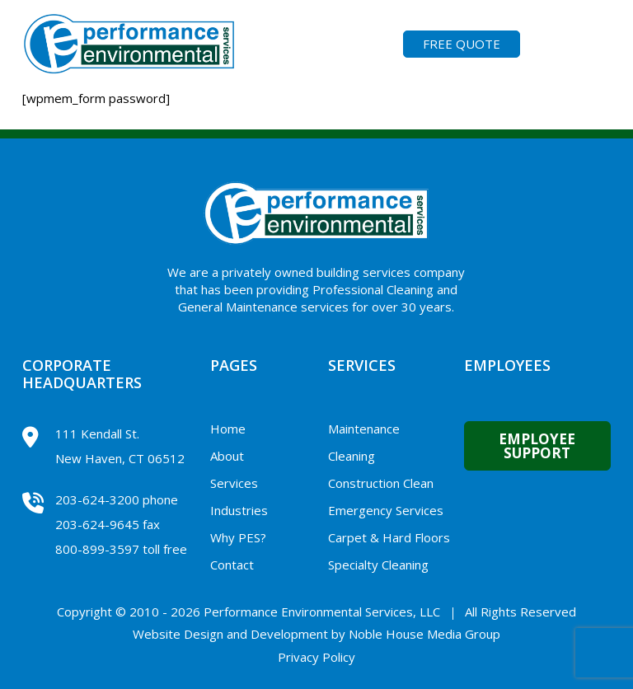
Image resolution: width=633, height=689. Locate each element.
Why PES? (238, 537)
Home (228, 428)
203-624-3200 (97, 499)
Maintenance (364, 428)
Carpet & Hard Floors (389, 537)
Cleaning (351, 456)
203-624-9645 (97, 524)
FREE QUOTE (461, 43)
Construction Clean (381, 483)
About (227, 456)
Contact (232, 564)
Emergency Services (385, 510)
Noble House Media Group (424, 634)
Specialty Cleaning (378, 564)
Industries (239, 510)
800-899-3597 (97, 549)
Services (234, 483)
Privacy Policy (316, 657)
